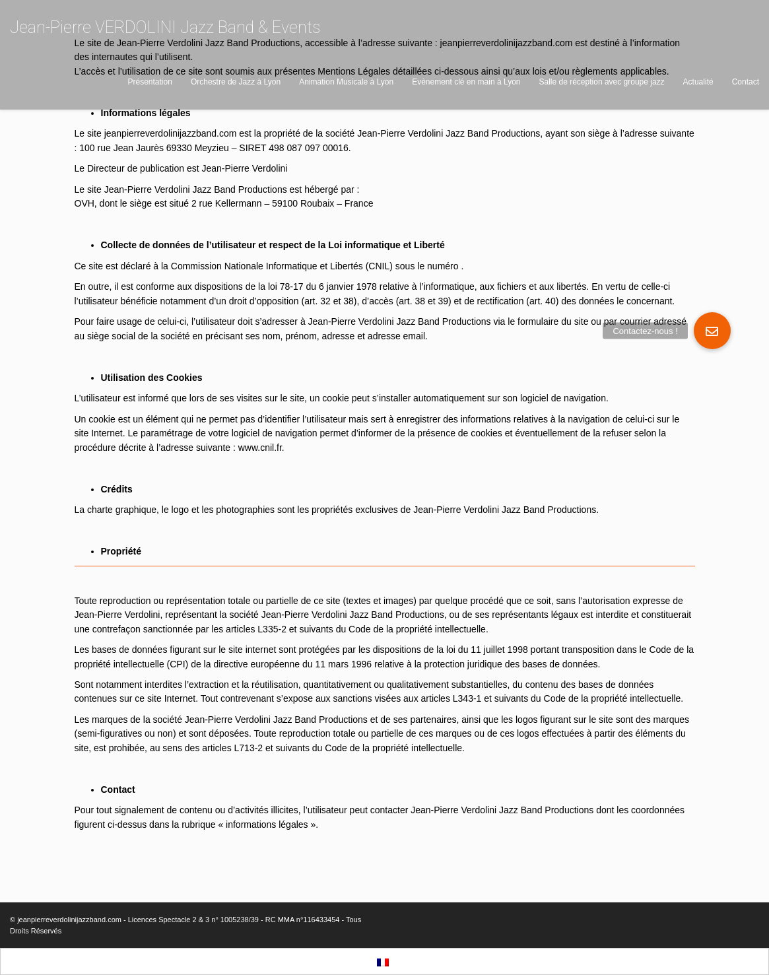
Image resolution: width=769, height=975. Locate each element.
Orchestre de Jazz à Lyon (236, 81)
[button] (712, 330)
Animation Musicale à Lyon (346, 81)
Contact (745, 81)
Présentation (150, 81)
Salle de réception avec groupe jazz (601, 81)
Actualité (698, 81)
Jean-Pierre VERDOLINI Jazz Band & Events (165, 27)
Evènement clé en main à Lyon (466, 81)
